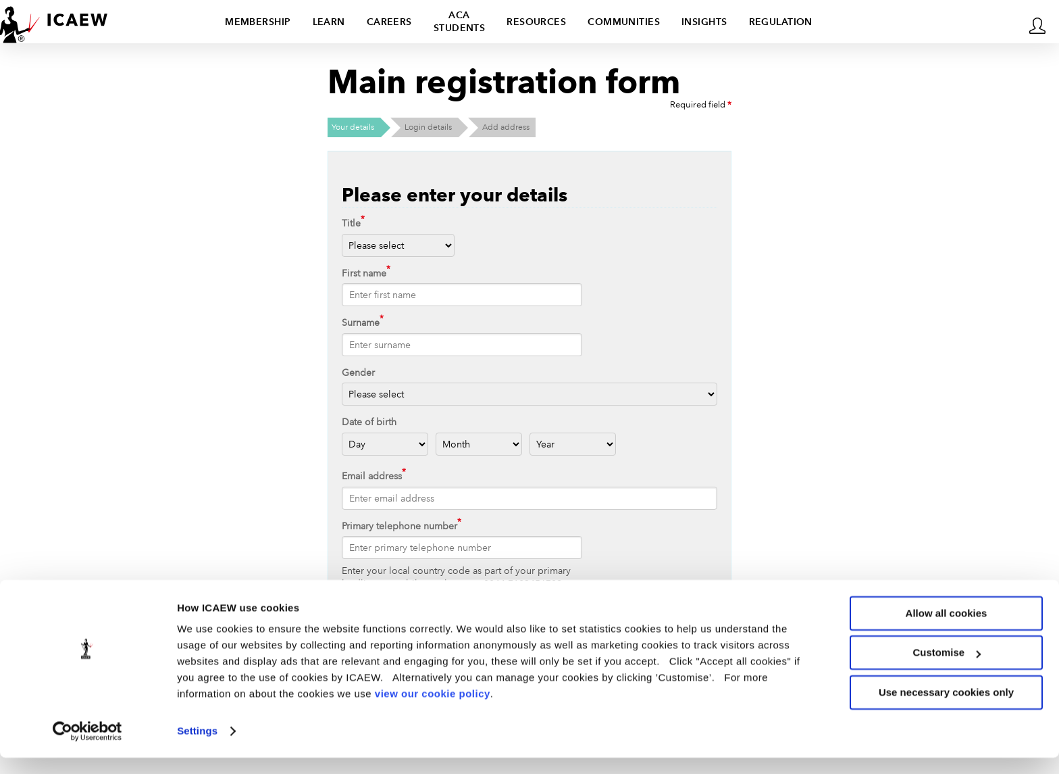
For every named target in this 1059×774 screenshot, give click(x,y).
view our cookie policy (432, 710)
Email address (372, 476)
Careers (389, 22)
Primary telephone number (399, 526)
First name (364, 273)
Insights (704, 22)
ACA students (460, 21)
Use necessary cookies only (946, 709)
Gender (358, 372)
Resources (536, 22)
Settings (197, 747)
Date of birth (369, 422)
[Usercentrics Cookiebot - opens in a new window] (87, 747)
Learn (329, 22)
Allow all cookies (946, 629)
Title (351, 223)
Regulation (780, 22)
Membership (257, 22)
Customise (946, 669)
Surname (361, 322)
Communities (624, 22)
